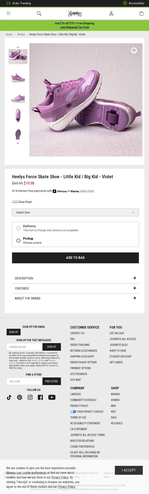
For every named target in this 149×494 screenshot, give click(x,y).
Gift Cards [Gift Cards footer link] (116, 362)
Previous (18, 46)
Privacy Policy (59, 477)
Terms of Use (38, 360)
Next (18, 142)
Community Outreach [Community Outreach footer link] (83, 400)
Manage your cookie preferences (26, 473)
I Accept (129, 470)
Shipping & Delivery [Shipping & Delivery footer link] (82, 356)
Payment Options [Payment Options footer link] (80, 368)
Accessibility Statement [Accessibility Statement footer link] (85, 423)
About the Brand (75, 298)
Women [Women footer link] (115, 400)
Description (75, 278)
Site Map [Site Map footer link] (75, 379)
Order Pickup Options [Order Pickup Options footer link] (83, 362)
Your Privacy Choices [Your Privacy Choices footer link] (86, 411)
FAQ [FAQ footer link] (72, 339)
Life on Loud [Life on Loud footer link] (117, 333)
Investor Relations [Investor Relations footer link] (82, 440)
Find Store (51, 381)
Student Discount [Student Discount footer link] (121, 356)
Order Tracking (18, 3)
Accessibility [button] (132, 3)
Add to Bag (75, 258)
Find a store (34, 374)
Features (75, 288)
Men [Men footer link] (113, 405)
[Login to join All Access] (74, 23)
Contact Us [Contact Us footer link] (77, 333)
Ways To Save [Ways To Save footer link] (118, 350)
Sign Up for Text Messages (33, 340)
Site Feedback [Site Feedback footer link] (78, 374)
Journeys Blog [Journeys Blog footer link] (119, 344)
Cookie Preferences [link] (82, 446)
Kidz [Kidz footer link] (113, 411)
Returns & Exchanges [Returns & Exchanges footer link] (83, 350)
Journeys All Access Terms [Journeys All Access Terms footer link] (87, 435)
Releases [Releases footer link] (117, 423)
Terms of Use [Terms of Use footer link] (78, 417)
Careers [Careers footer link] (75, 394)
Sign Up (13, 332)
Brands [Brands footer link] (115, 394)
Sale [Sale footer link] (114, 417)
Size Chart (22, 202)
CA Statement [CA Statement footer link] (78, 429)
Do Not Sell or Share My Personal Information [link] (85, 454)
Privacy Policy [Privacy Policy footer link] (79, 405)
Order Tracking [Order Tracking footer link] (80, 344)
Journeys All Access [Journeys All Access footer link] (123, 339)
